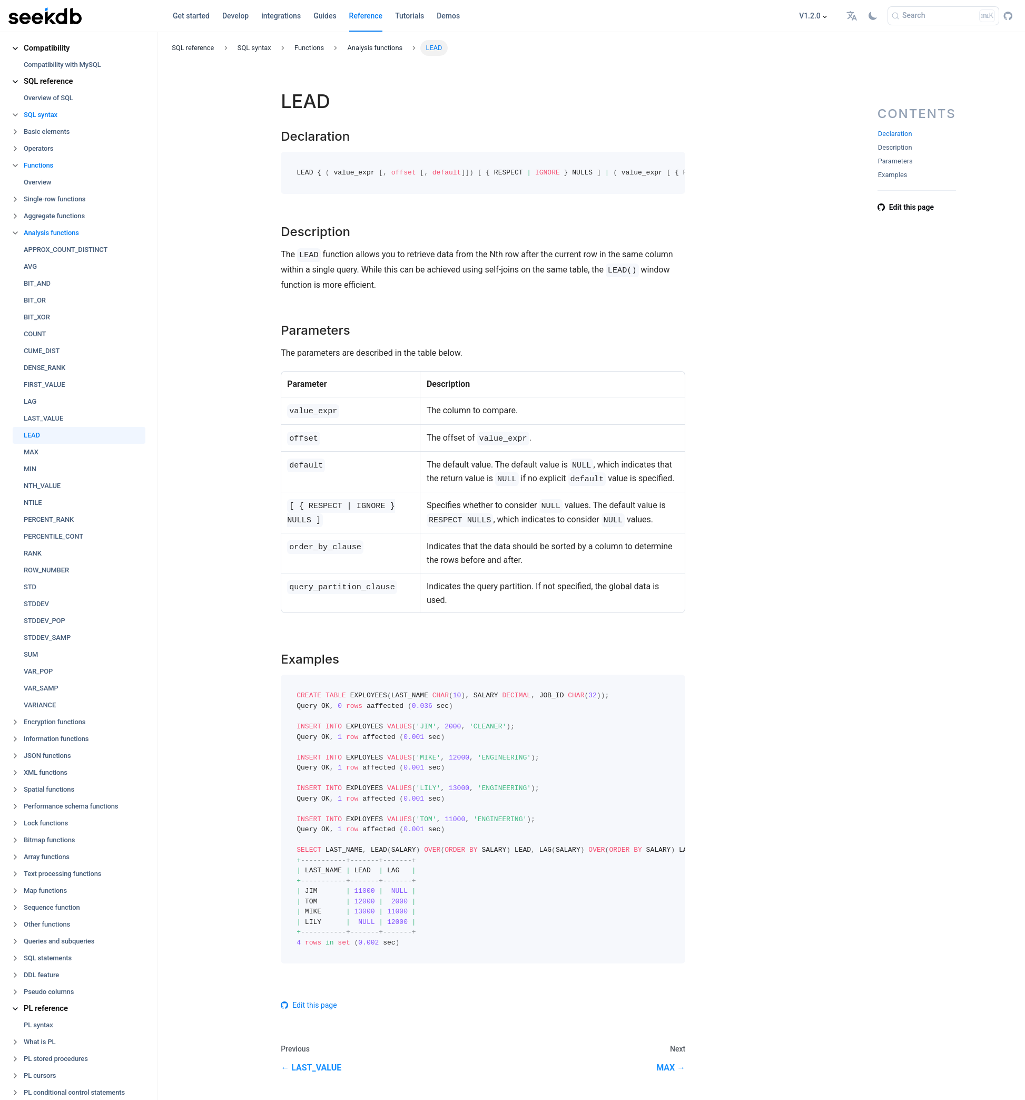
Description (895, 147)
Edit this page (309, 1005)
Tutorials (409, 16)
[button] (853, 16)
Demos (448, 16)
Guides (324, 16)
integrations (281, 16)
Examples (893, 175)
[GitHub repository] (1008, 15)
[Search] (943, 15)
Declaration (895, 134)
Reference (366, 16)
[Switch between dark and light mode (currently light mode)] (873, 16)
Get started (191, 16)
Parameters (895, 161)
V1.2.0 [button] (810, 16)
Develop (235, 16)
